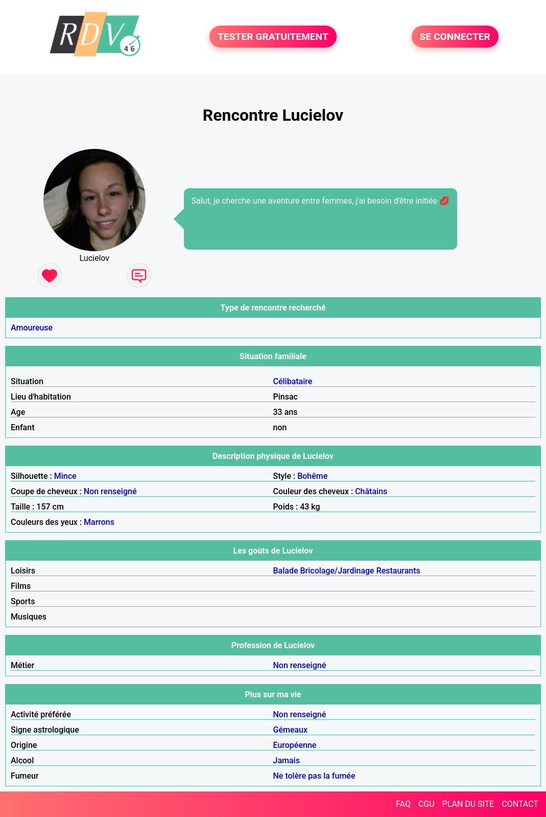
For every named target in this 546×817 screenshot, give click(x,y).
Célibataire (293, 381)
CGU (426, 804)
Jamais (286, 760)
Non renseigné (110, 491)
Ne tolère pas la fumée (314, 776)
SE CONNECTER (455, 36)
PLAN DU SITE (468, 804)
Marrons (99, 522)
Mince (65, 476)
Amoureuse (32, 328)
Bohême (312, 476)
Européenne (295, 745)
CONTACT (520, 804)
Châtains (371, 491)
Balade (285, 571)
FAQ (403, 804)
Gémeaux (290, 730)
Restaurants (398, 571)
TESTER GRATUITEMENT (273, 36)
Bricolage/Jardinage (337, 571)
